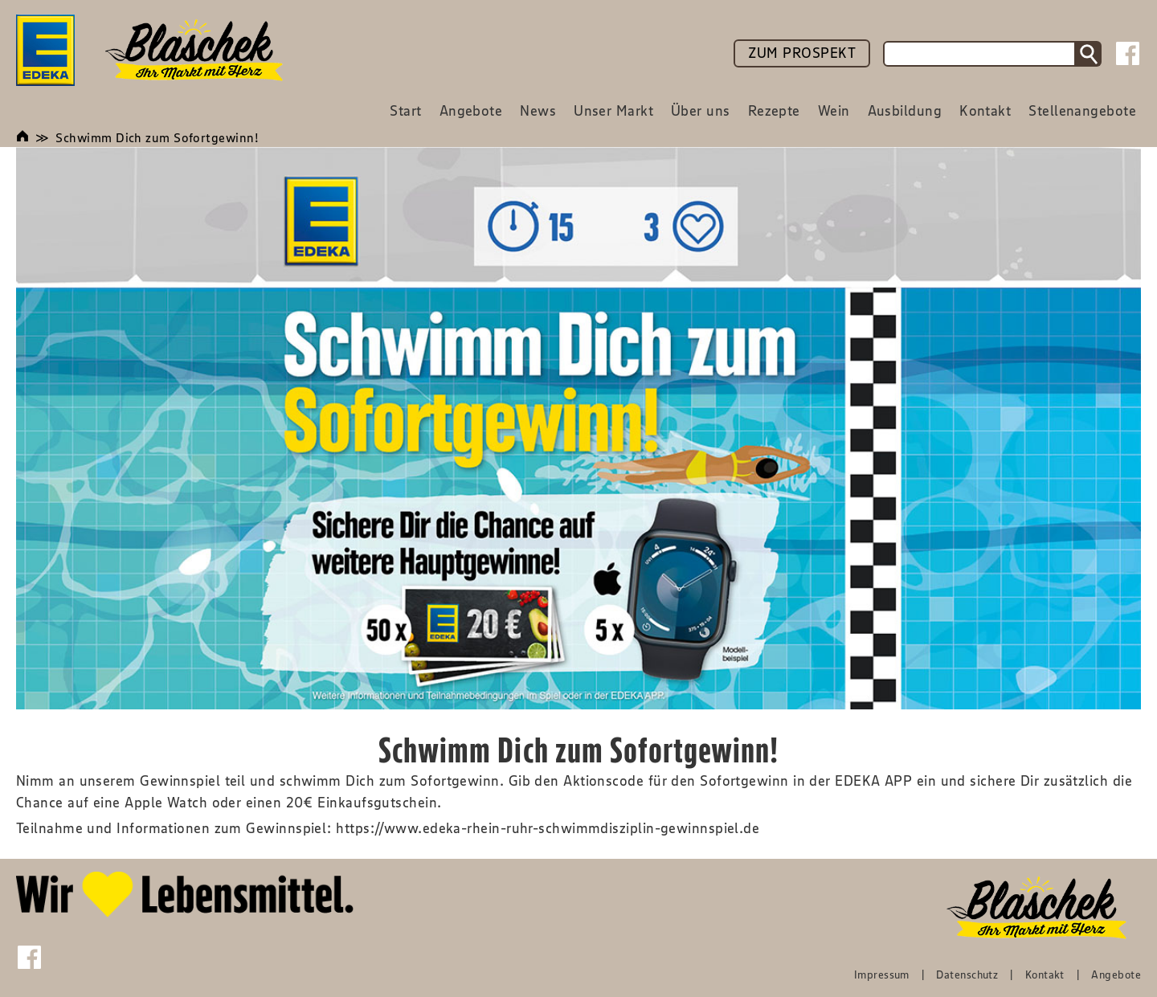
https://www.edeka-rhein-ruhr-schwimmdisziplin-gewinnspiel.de (547, 828)
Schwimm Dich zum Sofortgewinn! (157, 137)
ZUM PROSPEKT (802, 53)
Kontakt (1045, 974)
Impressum (882, 974)
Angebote (1116, 974)
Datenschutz (967, 974)
